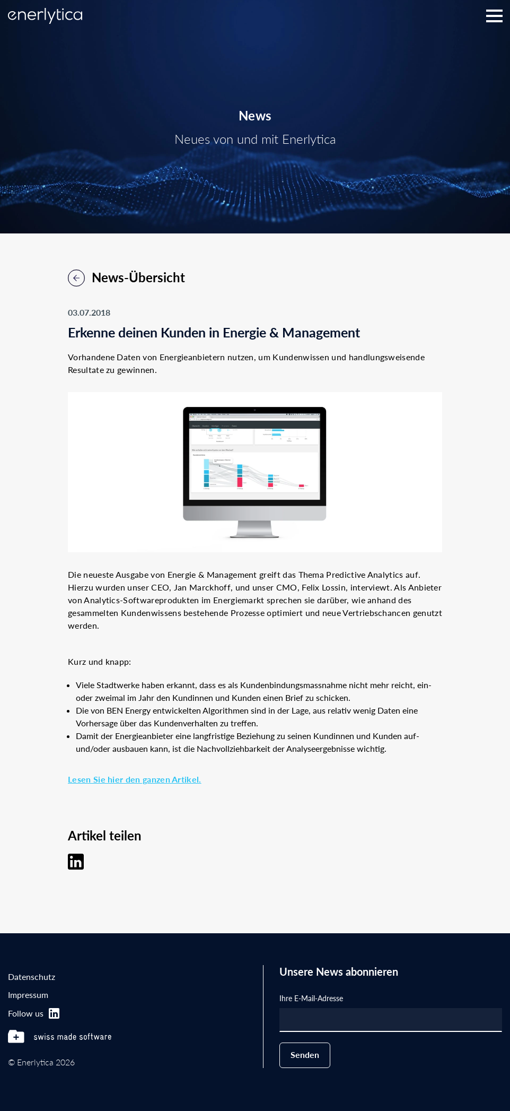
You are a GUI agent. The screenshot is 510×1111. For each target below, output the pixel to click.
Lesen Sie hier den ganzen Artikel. (134, 779)
